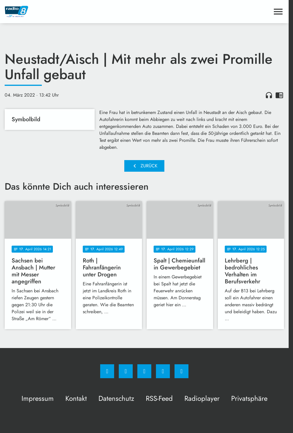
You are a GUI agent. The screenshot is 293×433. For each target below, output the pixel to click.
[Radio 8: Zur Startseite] (74, 11)
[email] (181, 371)
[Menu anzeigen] (278, 11)
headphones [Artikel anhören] (269, 95)
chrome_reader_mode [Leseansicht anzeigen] (279, 95)
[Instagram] (126, 371)
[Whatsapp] (144, 371)
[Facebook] (107, 371)
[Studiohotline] (163, 371)
